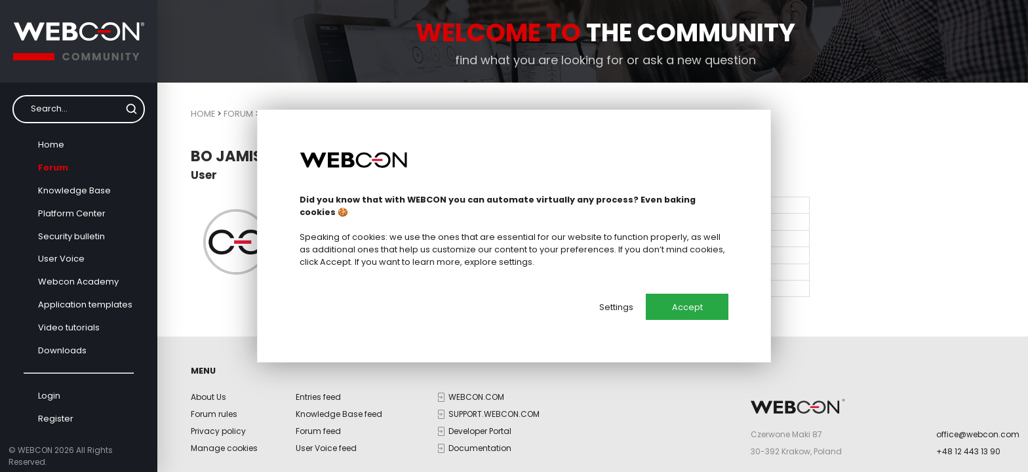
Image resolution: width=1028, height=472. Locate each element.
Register (55, 418)
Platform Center (72, 213)
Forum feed (318, 431)
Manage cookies (224, 448)
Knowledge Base (74, 190)
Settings (616, 307)
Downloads (62, 350)
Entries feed (318, 397)
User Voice (61, 258)
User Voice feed (326, 448)
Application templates (85, 304)
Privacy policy (218, 431)
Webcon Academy (78, 281)
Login (49, 395)
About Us (208, 397)
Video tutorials (69, 327)
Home (51, 144)
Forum (53, 167)
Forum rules (214, 414)
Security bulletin (71, 236)
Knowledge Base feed (339, 414)
